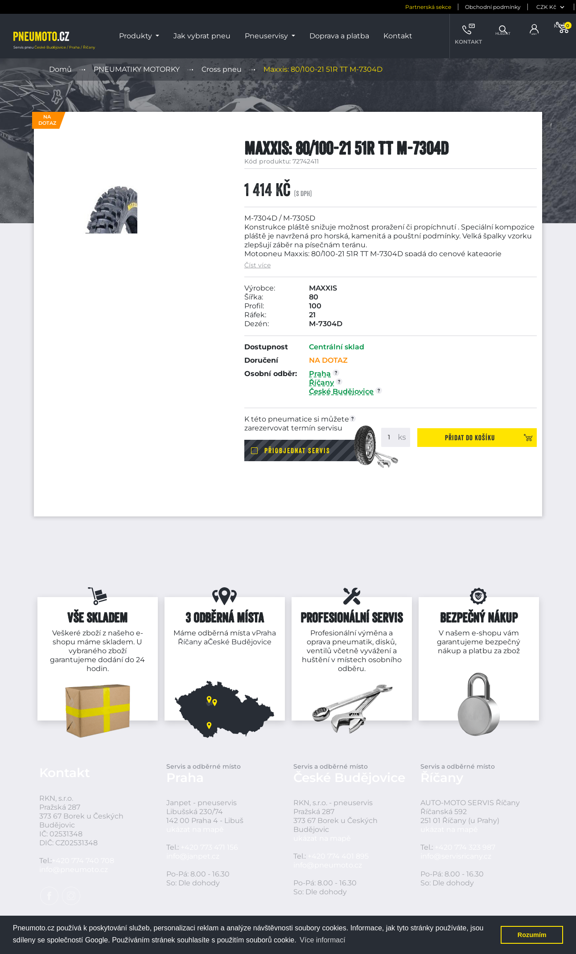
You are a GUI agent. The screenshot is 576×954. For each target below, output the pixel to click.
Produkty (136, 36)
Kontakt (397, 36)
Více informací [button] (322, 940)
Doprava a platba (339, 36)
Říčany (190, 642)
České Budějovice (240, 642)
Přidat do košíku (485, 437)
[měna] (512, 7)
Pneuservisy (267, 36)
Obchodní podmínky (453, 7)
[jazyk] (556, 7)
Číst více (257, 265)
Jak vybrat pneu (201, 36)
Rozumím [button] (532, 934)
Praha (266, 633)
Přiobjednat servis (297, 450)
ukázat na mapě (195, 838)
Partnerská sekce (388, 7)
